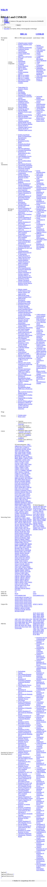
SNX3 (28, 556)
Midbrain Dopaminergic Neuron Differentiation (40, 236)
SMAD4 (27, 553)
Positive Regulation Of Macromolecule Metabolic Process (25, 712)
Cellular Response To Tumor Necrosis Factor (24, 256)
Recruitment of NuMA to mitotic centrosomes (41, 345)
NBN (24, 522)
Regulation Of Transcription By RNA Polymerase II (24, 153)
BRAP (16, 456)
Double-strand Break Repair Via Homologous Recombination (24, 136)
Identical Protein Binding (25, 115)
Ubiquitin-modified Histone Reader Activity (24, 121)
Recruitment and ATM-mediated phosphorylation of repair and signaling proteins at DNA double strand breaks (25, 314)
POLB (16, 533)
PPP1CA (22, 536)
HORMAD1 (24, 502)
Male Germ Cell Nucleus (25, 56)
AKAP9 (35, 506)
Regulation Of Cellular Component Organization (40, 651)
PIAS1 (23, 530)
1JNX (19, 619)
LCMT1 (29, 510)
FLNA (16, 493)
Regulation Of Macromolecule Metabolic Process (25, 691)
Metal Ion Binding (23, 116)
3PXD (27, 623)
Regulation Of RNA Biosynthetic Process (23, 722)
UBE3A (17, 582)
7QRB (42, 630)
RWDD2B (28, 550)
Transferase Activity (23, 108)
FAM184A (24, 490)
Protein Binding (22, 104)
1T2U (19, 620)
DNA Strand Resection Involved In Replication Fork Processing (24, 269)
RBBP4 (30, 544)
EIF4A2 (27, 484)
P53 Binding (21, 92)
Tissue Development (40, 797)
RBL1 (25, 545)
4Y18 (19, 626)
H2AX (16, 498)
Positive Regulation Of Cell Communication (41, 688)
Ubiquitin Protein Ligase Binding (41, 770)
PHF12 (20, 530)
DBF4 (16, 478)
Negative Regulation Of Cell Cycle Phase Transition (24, 801)
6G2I (26, 626)
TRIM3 (42, 526)
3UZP (42, 613)
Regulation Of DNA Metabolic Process (23, 765)
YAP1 (39, 528)
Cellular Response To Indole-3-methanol (24, 262)
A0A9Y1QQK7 (19, 605)
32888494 (28, 435)
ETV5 (23, 489)
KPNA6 (17, 510)
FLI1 (30, 492)
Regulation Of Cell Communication (41, 638)
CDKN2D (21, 466)
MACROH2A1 (24, 513)
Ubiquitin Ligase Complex (25, 43)
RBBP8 (21, 545)
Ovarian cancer (22, 415)
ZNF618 (40, 529)
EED (19, 484)
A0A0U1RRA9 (19, 597)
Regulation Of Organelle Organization (40, 793)
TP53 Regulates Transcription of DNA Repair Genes (24, 340)
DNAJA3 (17, 481)
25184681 (7, 22)
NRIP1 (28, 525)
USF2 (25, 582)
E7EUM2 (22, 609)
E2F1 (29, 482)
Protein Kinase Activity (40, 100)
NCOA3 (17, 524)
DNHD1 (28, 481)
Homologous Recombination (22, 202)
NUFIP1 (20, 527)
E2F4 (16, 484)
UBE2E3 (27, 577)
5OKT (34, 620)
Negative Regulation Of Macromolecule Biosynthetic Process (24, 780)
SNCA (35, 526)
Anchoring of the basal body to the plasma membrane (41, 349)
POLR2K (17, 535)
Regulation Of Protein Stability (40, 829)
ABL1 (28, 444)
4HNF (38, 614)
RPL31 (22, 548)
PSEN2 (39, 520)
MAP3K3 (17, 516)
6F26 (34, 622)
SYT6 (21, 562)
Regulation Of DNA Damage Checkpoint (23, 279)
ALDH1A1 (26, 447)
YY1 (25, 587)
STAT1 (17, 561)
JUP (30, 507)
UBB (25, 574)
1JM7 (16, 619)
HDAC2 (17, 499)
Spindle (38, 53)
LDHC (16, 512)
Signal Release (40, 715)
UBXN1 (21, 582)
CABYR (25, 458)
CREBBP (29, 470)
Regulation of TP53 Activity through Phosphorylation (23, 344)
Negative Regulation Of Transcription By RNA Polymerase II (24, 827)
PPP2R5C (24, 538)
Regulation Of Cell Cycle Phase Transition (25, 773)
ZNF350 (23, 588)
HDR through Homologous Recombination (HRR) (24, 300)
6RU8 (41, 626)
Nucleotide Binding (39, 97)
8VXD (41, 633)
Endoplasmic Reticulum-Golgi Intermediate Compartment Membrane (41, 71)
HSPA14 (30, 502)
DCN (26, 478)
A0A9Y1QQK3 (27, 603)
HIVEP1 (22, 501)
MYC (16, 522)
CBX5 (16, 461)
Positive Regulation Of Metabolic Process (24, 737)
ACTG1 (29, 446)
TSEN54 (21, 571)
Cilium (38, 62)
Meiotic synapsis (22, 289)
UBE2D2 (22, 576)
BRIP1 (16, 458)
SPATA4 (27, 557)
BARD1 (26, 455)
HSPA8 (17, 504)
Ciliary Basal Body (41, 76)
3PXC (23, 623)
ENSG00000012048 (20, 595)
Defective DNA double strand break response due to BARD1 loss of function (25, 365)
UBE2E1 (17, 577)
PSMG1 (21, 542)
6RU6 (34, 626)
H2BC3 (21, 498)
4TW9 (38, 617)
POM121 (22, 535)
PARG (21, 528)
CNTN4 (27, 469)
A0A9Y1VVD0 (19, 606)
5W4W (39, 620)
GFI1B (28, 493)
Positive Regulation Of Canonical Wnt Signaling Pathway (41, 230)
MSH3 (20, 521)
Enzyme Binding (22, 110)
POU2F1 (17, 536)
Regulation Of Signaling (40, 641)
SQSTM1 (17, 559)
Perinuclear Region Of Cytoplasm (39, 79)
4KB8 (42, 614)
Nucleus (20, 60)
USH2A (30, 582)
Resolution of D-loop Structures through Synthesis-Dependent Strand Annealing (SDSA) (25, 307)
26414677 (21, 432)
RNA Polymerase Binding (25, 124)
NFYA (30, 524)
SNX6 (16, 557)
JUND (26, 507)
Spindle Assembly (41, 216)
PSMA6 (24, 541)
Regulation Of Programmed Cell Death (41, 712)
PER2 (34, 518)
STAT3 (21, 561)
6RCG (38, 625)
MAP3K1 (23, 515)
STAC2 (27, 559)
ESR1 (16, 489)
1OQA (27, 619)
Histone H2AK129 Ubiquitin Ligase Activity (25, 129)
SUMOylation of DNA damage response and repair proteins (24, 292)
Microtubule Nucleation (39, 176)
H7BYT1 (35, 604)
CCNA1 (27, 461)
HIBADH (17, 501)
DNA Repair (21, 139)
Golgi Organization (39, 179)
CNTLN (22, 469)
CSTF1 (28, 473)
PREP (28, 538)
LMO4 (26, 512)
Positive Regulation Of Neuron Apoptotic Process (41, 752)
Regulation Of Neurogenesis (40, 814)
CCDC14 (35, 509)
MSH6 (24, 521)
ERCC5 (24, 487)
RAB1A (35, 522)
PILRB (21, 531)
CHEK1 (17, 467)
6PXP (34, 625)
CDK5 (40, 509)
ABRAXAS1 (18, 446)
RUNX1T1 (22, 550)
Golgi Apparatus (40, 50)
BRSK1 (21, 458)
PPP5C (35, 520)
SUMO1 (17, 562)
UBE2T (21, 580)
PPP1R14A (43, 518)
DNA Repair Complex (24, 79)
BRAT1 (21, 456)
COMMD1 (23, 470)
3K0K (23, 622)
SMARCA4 (24, 554)
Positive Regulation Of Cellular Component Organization (40, 855)
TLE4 (21, 565)
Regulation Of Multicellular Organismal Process (40, 698)
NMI (21, 525)
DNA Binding (22, 93)
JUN (19, 507)
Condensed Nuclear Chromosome (23, 49)
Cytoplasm (21, 64)
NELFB (22, 524)
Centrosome (39, 51)
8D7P (34, 633)
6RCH (42, 625)
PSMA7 (29, 541)
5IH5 (37, 619)
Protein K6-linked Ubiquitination (23, 265)
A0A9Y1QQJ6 (19, 603)
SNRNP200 (22, 556)
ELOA (28, 486)
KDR (37, 515)
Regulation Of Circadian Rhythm (41, 209)
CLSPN (26, 467)
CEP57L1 (27, 466)
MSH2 (16, 521)
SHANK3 (40, 522)
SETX (25, 551)
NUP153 (25, 527)
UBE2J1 (17, 579)
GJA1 (34, 514)
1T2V (23, 620)
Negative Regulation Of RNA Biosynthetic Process (25, 797)
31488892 (21, 429)
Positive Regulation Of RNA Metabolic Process (24, 776)
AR (20, 450)
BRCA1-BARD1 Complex (22, 69)
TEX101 (27, 564)
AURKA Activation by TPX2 (40, 360)
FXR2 (20, 493)
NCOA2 (28, 522)
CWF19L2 (22, 476)
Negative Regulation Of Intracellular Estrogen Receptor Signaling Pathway (24, 198)
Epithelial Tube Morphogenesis (40, 840)
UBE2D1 (17, 576)
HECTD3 (22, 499)
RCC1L (17, 547)
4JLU (25, 625)
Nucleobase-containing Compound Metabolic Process (24, 726)
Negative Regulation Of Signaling (40, 844)
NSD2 (16, 527)
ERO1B (29, 487)
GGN (16, 495)
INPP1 (29, 504)
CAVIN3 (24, 460)
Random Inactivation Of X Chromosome (24, 253)
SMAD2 (17, 553)
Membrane (39, 66)
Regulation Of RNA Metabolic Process (23, 740)
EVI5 (42, 512)
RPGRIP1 (17, 548)
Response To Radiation (24, 807)
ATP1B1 (23, 452)
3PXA (16, 623)
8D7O (42, 631)
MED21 (17, 519)
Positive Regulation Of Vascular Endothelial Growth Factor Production (25, 185)
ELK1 (20, 486)
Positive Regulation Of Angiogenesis (24, 225)
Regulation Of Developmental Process (40, 861)
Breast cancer (21, 416)
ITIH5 (16, 505)
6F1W (42, 620)
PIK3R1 (17, 531)
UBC (28, 574)
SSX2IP (22, 559)
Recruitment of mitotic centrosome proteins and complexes (40, 330)
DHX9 (23, 479)
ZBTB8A (35, 529)
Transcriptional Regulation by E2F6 (23, 352)
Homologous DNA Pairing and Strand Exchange (25, 328)
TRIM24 (30, 568)
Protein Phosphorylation (40, 171)
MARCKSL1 (18, 518)
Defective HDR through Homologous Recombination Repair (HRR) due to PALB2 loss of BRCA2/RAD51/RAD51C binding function (25, 388)
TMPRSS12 (26, 565)
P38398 (22, 611)
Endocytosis (39, 174)
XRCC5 (21, 587)
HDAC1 (29, 498)
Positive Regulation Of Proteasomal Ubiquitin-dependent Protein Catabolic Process (41, 194)
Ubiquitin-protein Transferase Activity (23, 101)
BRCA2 (25, 456)
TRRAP (17, 571)
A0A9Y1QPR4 (19, 599)
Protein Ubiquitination (24, 191)
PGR (16, 530)
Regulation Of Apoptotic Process (41, 708)
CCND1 (26, 463)
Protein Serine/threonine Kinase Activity (40, 104)
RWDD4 (17, 551)
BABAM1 (17, 455)
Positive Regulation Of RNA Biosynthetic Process (25, 757)
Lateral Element (22, 52)
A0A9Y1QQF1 (28, 602)
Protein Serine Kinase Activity (40, 120)
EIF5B (16, 486)
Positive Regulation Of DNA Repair (24, 222)
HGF (26, 499)
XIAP (28, 585)
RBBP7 (17, 545)
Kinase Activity (40, 110)
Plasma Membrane (23, 66)
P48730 (40, 604)
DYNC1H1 (18, 482)
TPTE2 (25, 568)
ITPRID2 (25, 505)
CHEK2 (21, 467)
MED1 (28, 518)
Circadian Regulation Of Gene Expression (41, 201)
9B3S (38, 634)
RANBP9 (21, 544)
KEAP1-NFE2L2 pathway (25, 401)
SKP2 (28, 551)
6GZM (38, 622)
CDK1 (22, 464)
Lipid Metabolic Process (24, 156)
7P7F (38, 628)
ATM (19, 452)
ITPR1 (20, 505)
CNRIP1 (17, 469)
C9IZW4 (22, 608)
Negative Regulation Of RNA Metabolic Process (24, 785)
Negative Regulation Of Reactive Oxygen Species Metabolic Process (25, 283)
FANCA (29, 490)
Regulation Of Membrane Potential (40, 789)
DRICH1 (41, 511)
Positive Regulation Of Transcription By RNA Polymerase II (24, 242)
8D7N (38, 631)
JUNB (22, 507)
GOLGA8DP (21, 495)
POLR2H (26, 533)
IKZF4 (42, 514)
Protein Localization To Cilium (40, 219)
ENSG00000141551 (38, 595)
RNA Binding (22, 99)
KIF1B (25, 509)
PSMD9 (17, 542)
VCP (19, 583)
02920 (34, 593)
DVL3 (38, 512)
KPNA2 (30, 509)
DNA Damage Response (24, 164)
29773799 (27, 432)
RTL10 (17, 550)
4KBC (38, 616)
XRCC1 (17, 587)
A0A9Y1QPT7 (27, 599)
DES (16, 479)
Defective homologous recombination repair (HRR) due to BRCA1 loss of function (24, 371)
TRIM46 (17, 570)
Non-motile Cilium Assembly (41, 240)
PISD (28, 531)
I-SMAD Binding (41, 772)
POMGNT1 (28, 535)
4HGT (34, 614)
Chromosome (21, 63)
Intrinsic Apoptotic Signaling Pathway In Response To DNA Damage (24, 177)
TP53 (16, 568)
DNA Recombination (24, 148)
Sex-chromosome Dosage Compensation (25, 172)
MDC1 (24, 518)
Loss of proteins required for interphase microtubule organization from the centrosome (41, 338)
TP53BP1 (20, 568)
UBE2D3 (28, 576)
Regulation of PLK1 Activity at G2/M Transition (41, 319)
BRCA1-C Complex (23, 78)
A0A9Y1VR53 (28, 605)
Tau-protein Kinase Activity (40, 117)
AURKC (29, 453)
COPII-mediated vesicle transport (40, 315)
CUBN (16, 476)
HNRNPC (28, 501)
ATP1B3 (28, 452)
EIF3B (23, 484)
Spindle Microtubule (39, 58)
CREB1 (44, 509)
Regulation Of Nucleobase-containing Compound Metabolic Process (24, 681)
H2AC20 (22, 496)
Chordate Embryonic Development (23, 205)
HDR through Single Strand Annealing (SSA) (24, 296)
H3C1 (24, 498)
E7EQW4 (17, 609)
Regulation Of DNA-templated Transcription (24, 730)
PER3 (38, 518)
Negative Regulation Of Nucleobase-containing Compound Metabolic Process (24, 718)
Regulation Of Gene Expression (23, 748)
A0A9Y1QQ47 (27, 600)
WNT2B (17, 585)
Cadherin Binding (41, 115)
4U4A (16, 626)
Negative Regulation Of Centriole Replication (24, 245)
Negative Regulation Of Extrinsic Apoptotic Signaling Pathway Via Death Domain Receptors (25, 275)
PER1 (42, 517)
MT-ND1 (29, 521)
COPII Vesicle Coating (40, 212)
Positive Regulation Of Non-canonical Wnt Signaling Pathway (40, 245)
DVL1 (34, 512)
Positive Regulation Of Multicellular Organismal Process (40, 820)
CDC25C (17, 464)
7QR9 (34, 630)
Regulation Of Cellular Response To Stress (24, 831)
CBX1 (28, 460)
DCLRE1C (21, 478)
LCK (25, 510)
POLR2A (21, 533)
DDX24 (30, 478)
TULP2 (17, 574)
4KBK (42, 616)
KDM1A (20, 509)
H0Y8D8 (17, 611)
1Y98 (26, 620)
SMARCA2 (18, 554)
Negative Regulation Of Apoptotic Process (41, 729)
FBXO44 (22, 492)
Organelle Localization (39, 725)
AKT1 (21, 447)
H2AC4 (27, 496)
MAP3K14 (29, 515)
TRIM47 (22, 570)
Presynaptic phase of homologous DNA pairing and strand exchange (25, 335)
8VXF (34, 634)
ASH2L (27, 450)
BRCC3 (30, 456)
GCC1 (24, 493)
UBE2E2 (22, 577)
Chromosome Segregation (25, 165)
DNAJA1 (28, 479)
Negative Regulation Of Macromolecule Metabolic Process (25, 734)
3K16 (30, 622)
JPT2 (34, 515)
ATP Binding (39, 108)
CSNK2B (23, 473)
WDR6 (26, 583)
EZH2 (27, 489)
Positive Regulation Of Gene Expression (24, 189)
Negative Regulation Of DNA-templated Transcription (24, 232)
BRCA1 (23, 34)
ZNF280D (17, 588)
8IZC (37, 633)
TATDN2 (30, 562)
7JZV (29, 626)
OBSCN (17, 528)
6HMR (35, 623)
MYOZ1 (20, 522)
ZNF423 (28, 588)
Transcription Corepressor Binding (40, 703)
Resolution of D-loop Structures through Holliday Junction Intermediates (24, 321)
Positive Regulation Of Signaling (40, 692)
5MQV (44, 619)
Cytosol (38, 54)
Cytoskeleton (40, 56)
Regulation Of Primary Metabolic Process (24, 698)
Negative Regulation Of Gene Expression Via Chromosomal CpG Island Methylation (25, 210)
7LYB (16, 628)
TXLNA (21, 574)
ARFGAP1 (43, 506)
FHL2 (27, 492)
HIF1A (38, 514)
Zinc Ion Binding (22, 105)
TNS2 (16, 567)
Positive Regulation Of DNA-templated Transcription (24, 237)
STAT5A (25, 561)
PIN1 (25, 531)
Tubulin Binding (22, 107)
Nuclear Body (22, 67)
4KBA (34, 616)
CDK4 (29, 464)
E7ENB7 (27, 608)
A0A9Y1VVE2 (28, 606)
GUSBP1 (17, 496)
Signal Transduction (40, 182)
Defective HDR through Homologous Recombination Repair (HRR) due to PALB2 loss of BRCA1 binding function (25, 378)
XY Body (20, 58)
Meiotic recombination (24, 355)
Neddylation (21, 350)
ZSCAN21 (17, 590)
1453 (34, 591)
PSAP (20, 541)
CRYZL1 (21, 472)
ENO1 (16, 487)
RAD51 (17, 544)
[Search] (8, 25)
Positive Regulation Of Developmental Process (40, 776)
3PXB (20, 623)
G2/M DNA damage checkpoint (23, 348)
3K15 (27, 622)
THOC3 (17, 565)
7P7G (41, 628)
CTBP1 (17, 475)
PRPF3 (17, 541)
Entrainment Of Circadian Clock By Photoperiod (40, 826)
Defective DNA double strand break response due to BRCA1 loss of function (25, 359)
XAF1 (25, 585)
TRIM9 (35, 528)
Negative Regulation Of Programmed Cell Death (41, 764)
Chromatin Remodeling (24, 150)
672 (16, 591)
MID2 (21, 519)
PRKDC (22, 539)
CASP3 (30, 458)
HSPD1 (21, 504)
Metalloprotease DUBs (24, 303)
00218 (16, 593)
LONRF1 (17, 513)
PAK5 (34, 517)
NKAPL (17, 525)
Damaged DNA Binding (24, 95)
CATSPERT (18, 460)
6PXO (42, 623)
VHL (22, 583)
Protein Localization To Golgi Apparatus (40, 206)
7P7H (44, 628)
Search (6, 19)
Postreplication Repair (24, 144)
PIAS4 (27, 530)
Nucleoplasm (21, 61)
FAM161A (17, 490)
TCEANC (22, 564)
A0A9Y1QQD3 (19, 602)
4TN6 (34, 617)
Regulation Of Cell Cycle (25, 248)
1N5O (23, 619)
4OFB (29, 625)
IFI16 (25, 504)
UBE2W (26, 580)
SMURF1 (35, 525)
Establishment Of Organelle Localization (41, 833)
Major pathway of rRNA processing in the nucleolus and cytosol (41, 355)
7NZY (34, 628)
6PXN (38, 623)
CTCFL (21, 475)
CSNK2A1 (18, 473)
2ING (29, 620)
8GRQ (20, 628)
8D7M (35, 631)
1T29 (16, 620)
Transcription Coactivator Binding (40, 807)
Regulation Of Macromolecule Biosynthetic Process (23, 744)
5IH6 (40, 619)
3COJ (16, 622)
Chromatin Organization (24, 833)
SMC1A (17, 556)
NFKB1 (26, 524)
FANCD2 (17, 492)
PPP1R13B (18, 538)
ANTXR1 (24, 449)
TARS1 (25, 562)
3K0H (19, 622)
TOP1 (20, 567)
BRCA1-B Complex (23, 76)
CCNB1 (21, 463)
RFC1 (24, 547)
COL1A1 (17, 470)
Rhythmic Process (41, 215)
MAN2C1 (17, 515)
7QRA (38, 630)
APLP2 (17, 450)
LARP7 (21, 510)
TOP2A (24, 567)
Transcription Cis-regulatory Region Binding (23, 89)
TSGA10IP (27, 571)
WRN (21, 585)
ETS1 (19, 489)
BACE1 (38, 508)
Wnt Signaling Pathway (40, 185)
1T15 (30, 619)
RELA (21, 547)
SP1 (24, 557)
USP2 (16, 583)
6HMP (42, 622)
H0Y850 (28, 609)
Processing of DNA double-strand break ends (25, 331)
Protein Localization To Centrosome (40, 224)
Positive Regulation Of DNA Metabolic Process (24, 822)
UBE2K (22, 579)
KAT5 (16, 509)
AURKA (24, 453)
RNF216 (29, 547)
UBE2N (17, 580)
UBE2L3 (26, 579)
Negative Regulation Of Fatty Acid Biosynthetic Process (24, 219)
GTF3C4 (27, 495)
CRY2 (16, 472)
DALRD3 (27, 476)
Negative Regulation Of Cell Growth (24, 193)
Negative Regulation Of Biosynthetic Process (24, 788)
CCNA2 (17, 463)
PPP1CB (27, 536)
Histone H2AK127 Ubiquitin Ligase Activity (25, 126)
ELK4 (24, 486)
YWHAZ (43, 528)
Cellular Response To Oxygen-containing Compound (41, 745)
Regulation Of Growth (40, 811)
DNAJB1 (22, 481)
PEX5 (28, 528)
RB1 (26, 544)
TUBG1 (26, 573)
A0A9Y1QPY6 (19, 600)
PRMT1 (27, 539)
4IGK (22, 625)
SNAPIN (41, 525)
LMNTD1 (21, 512)
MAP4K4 (23, 516)
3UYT (38, 613)
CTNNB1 (26, 475)
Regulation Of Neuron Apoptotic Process (41, 722)
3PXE (16, 625)
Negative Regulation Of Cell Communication (41, 849)
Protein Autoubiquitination (23, 250)
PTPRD (43, 520)
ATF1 (16, 452)
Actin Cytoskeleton (40, 64)
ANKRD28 (18, 449)
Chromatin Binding (23, 790)
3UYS (34, 613)
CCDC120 (21, 461)
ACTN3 (17, 447)
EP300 (20, 487)
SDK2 (21, 551)
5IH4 (34, 619)
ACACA (24, 446)
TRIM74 (27, 570)
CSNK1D (40, 34)
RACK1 (26, 542)
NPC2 (24, 525)
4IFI (19, 625)
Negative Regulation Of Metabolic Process (24, 751)
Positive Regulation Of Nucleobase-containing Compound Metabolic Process (24, 704)
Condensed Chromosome (25, 47)
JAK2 (16, 507)
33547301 (21, 424)
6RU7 (38, 626)
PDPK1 (39, 517)
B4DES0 (17, 608)
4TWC (42, 617)
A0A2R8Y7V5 (27, 597)
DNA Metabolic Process (24, 685)
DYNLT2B (24, 482)
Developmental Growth (40, 837)
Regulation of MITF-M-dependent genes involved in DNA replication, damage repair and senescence (25, 405)
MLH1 (25, 519)
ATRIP (19, 453)
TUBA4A (17, 573)
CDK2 (26, 464)
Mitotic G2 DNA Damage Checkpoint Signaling (25, 167)
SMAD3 (22, 553)
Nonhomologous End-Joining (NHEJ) (24, 325)
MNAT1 (29, 519)
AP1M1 (29, 449)
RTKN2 (27, 548)
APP (39, 506)
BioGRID (6, 28)
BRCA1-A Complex (23, 75)
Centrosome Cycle (23, 170)
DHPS (19, 479)
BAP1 (22, 455)
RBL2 (29, 545)
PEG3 (25, 528)
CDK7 (16, 466)
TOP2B (28, 567)
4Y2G (23, 626)
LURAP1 (41, 515)
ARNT (23, 450)
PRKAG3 (17, 539)
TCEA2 (17, 564)
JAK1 (29, 505)
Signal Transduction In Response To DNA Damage (24, 818)
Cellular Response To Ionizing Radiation (24, 259)
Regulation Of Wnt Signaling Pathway (41, 188)
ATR (16, 453)
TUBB (22, 573)
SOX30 (20, 557)
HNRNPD (17, 502)
